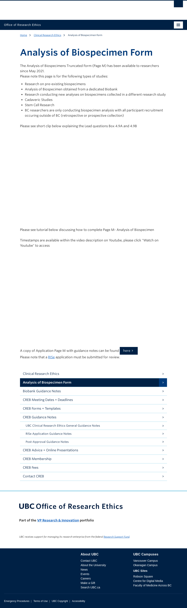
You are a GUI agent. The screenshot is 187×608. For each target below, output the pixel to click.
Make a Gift (88, 583)
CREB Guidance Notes (39, 417)
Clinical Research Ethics (47, 35)
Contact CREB (33, 476)
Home (23, 35)
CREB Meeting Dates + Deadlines (48, 400)
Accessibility (78, 601)
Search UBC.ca (90, 587)
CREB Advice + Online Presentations (50, 450)
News (84, 569)
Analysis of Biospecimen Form (47, 382)
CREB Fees (30, 467)
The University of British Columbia (66, 8)
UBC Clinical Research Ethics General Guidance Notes (63, 425)
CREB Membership (37, 459)
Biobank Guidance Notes (42, 391)
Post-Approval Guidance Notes (47, 441)
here (126, 351)
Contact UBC (89, 560)
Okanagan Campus (145, 565)
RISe (51, 357)
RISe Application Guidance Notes (48, 433)
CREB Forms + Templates (42, 408)
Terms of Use (40, 601)
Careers (86, 578)
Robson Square (143, 576)
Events (85, 574)
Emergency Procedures (16, 601)
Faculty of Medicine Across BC (152, 585)
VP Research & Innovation (58, 520)
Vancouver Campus (145, 560)
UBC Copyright (60, 601)
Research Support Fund (116, 536)
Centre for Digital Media (148, 581)
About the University (93, 565)
